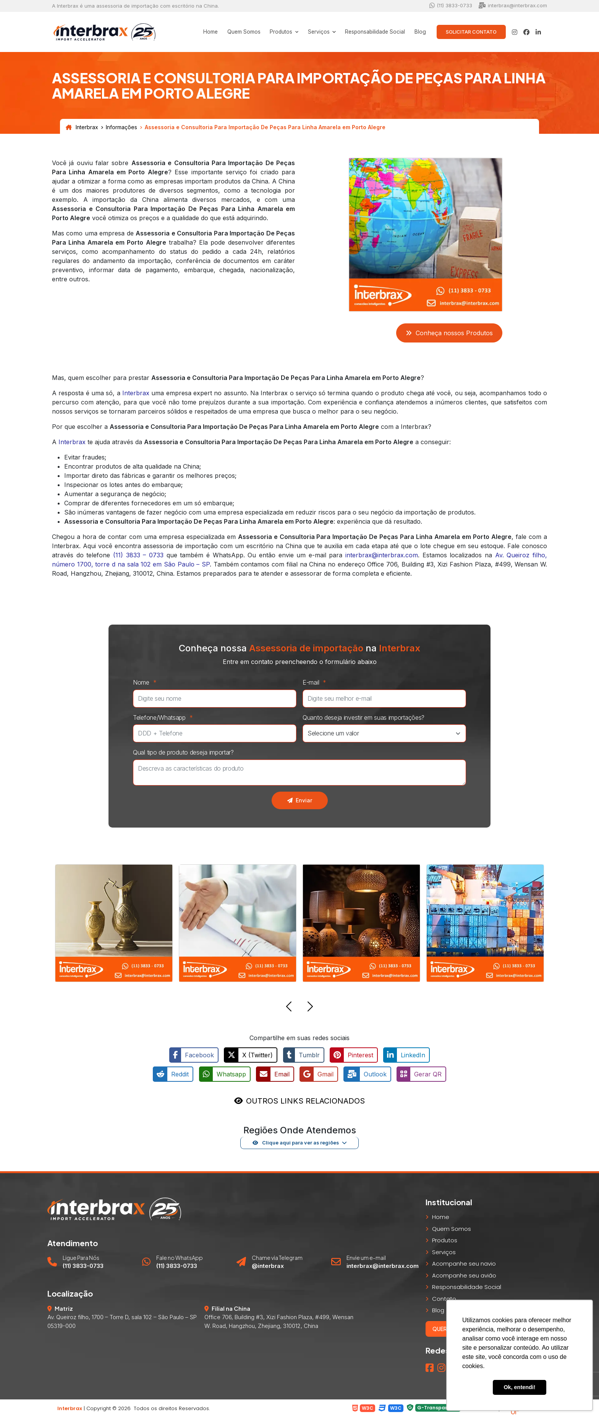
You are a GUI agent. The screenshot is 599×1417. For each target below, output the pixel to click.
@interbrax (268, 1265)
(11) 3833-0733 (450, 5)
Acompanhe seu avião (464, 1275)
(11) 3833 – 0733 (138, 555)
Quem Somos (239, 32)
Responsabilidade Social (373, 32)
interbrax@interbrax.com (512, 5)
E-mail (316, 682)
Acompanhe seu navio (464, 1263)
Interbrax (82, 127)
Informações (121, 127)
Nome (146, 682)
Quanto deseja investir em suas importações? (363, 717)
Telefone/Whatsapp (165, 717)
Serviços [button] (316, 32)
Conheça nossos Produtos (449, 333)
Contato (444, 1298)
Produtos (444, 1240)
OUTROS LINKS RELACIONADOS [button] (305, 1100)
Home (204, 32)
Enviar (299, 800)
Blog (420, 32)
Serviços (444, 1252)
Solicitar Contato (471, 32)
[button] (289, 1007)
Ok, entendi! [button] (519, 1387)
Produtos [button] (278, 32)
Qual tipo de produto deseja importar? (183, 752)
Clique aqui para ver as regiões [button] (295, 1142)
